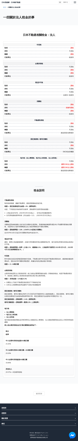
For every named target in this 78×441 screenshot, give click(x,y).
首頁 (4, 7)
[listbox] (64, 2)
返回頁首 (39, 393)
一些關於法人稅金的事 (13, 7)
